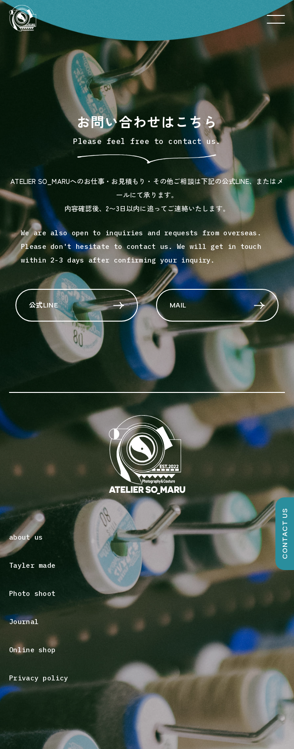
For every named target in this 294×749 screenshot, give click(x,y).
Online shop (32, 649)
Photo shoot (32, 593)
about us (26, 537)
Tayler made (32, 565)
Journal (24, 621)
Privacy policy (38, 678)
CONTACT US (284, 534)
